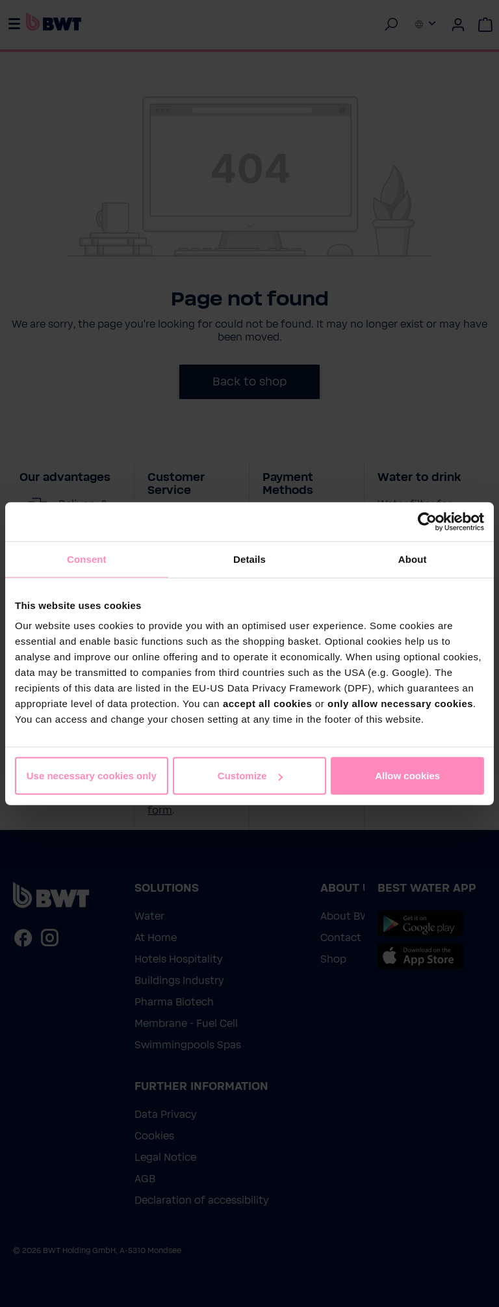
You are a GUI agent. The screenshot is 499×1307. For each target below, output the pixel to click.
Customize (250, 775)
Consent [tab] (87, 558)
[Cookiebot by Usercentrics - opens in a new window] (427, 521)
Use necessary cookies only (92, 775)
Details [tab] (249, 558)
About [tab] (412, 558)
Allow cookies (407, 775)
